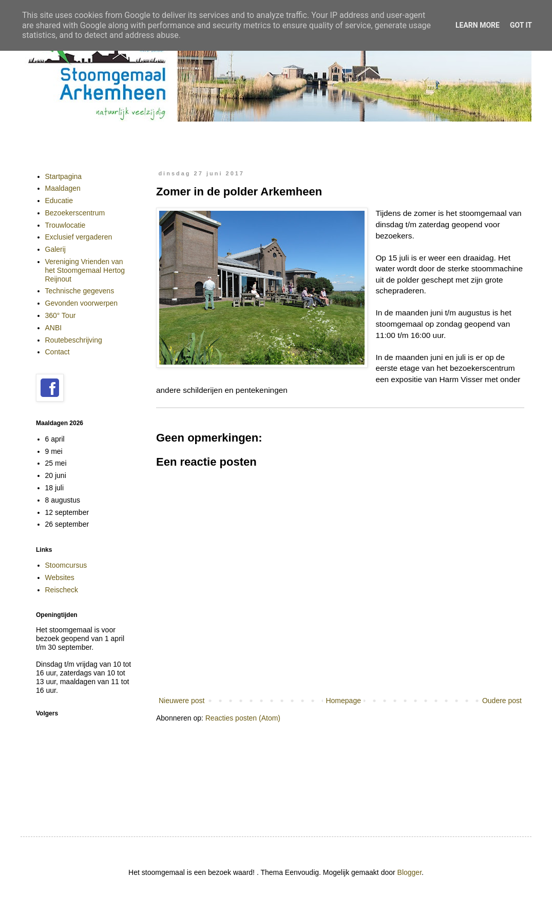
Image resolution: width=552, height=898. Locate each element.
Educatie (59, 200)
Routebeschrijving (73, 340)
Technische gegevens (80, 291)
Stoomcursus (66, 565)
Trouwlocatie (65, 225)
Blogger (409, 872)
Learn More (477, 25)
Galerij (55, 249)
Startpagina (63, 176)
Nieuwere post (182, 700)
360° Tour (60, 315)
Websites (59, 577)
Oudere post (502, 700)
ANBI (53, 328)
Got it (521, 25)
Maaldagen (63, 188)
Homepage (343, 700)
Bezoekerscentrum (75, 213)
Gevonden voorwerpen (81, 303)
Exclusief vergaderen (78, 237)
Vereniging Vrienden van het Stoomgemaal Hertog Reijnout (85, 270)
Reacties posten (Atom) (242, 718)
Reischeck (62, 590)
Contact (57, 352)
